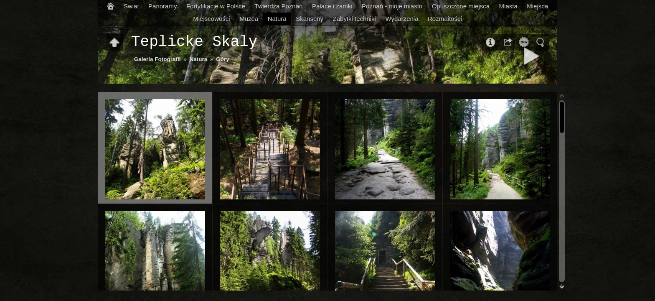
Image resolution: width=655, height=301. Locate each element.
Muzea (248, 18)
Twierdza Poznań (278, 6)
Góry (222, 59)
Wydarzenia (401, 18)
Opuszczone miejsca (461, 6)
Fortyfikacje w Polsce (215, 6)
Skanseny (309, 18)
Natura (277, 18)
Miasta (508, 6)
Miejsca (537, 6)
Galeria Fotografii (157, 59)
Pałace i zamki (332, 6)
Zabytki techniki (354, 18)
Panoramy (162, 6)
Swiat (131, 6)
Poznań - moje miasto (392, 6)
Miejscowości (211, 18)
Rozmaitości (445, 18)
